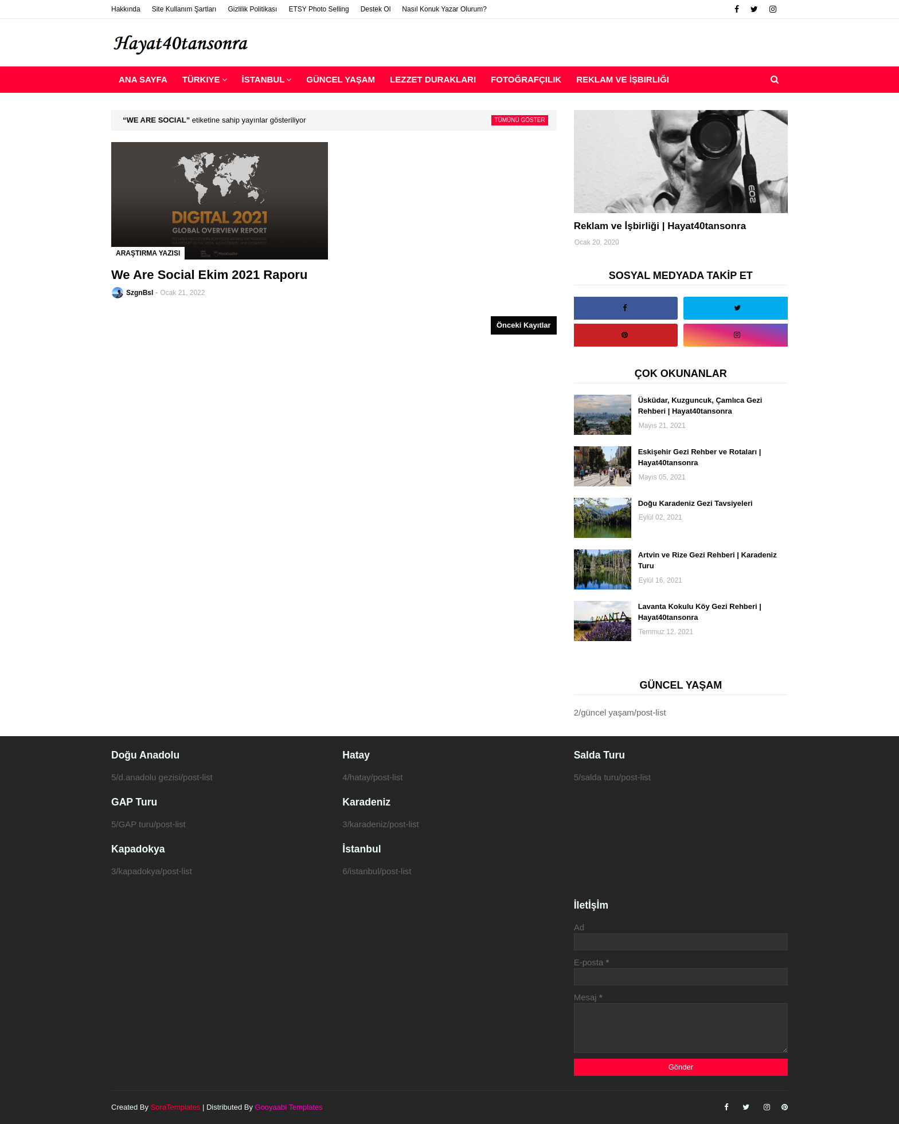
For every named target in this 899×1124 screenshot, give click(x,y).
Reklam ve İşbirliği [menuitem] (622, 79)
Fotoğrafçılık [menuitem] (526, 79)
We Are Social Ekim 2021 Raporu (209, 275)
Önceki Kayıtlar (524, 325)
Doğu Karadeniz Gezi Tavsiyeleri (695, 503)
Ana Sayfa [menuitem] (143, 79)
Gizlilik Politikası (252, 9)
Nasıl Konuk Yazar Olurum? (444, 9)
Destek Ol (376, 9)
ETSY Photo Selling (318, 9)
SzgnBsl (139, 293)
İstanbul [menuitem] (263, 79)
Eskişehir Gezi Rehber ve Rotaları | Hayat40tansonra (699, 457)
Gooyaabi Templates (289, 1107)
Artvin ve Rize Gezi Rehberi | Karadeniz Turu (707, 561)
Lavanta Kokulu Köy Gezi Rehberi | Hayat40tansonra (699, 612)
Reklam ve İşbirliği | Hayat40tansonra (660, 226)
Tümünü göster (519, 120)
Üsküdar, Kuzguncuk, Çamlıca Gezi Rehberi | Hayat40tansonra (700, 406)
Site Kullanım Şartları (184, 9)
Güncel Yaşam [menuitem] (340, 79)
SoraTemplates (176, 1107)
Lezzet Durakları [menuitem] (433, 79)
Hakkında (125, 9)
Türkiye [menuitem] (201, 79)
